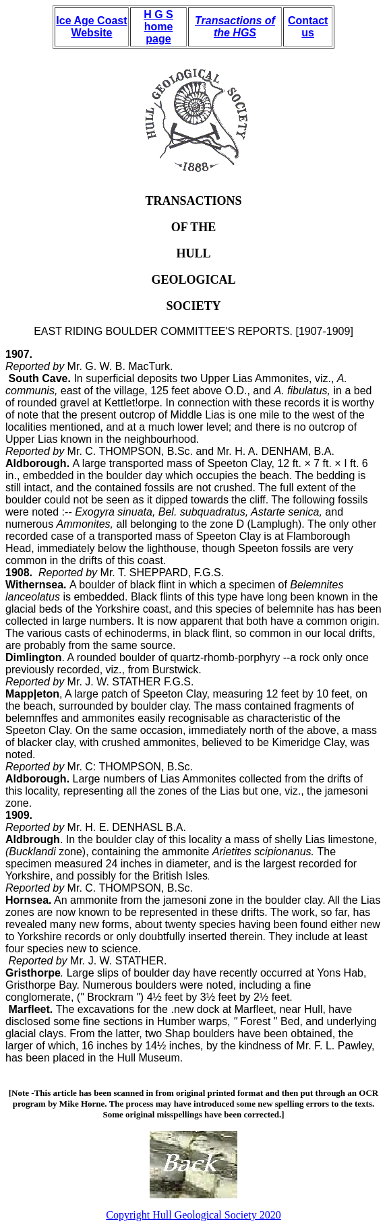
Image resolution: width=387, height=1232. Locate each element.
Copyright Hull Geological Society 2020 (193, 1215)
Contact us (308, 26)
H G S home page (158, 26)
